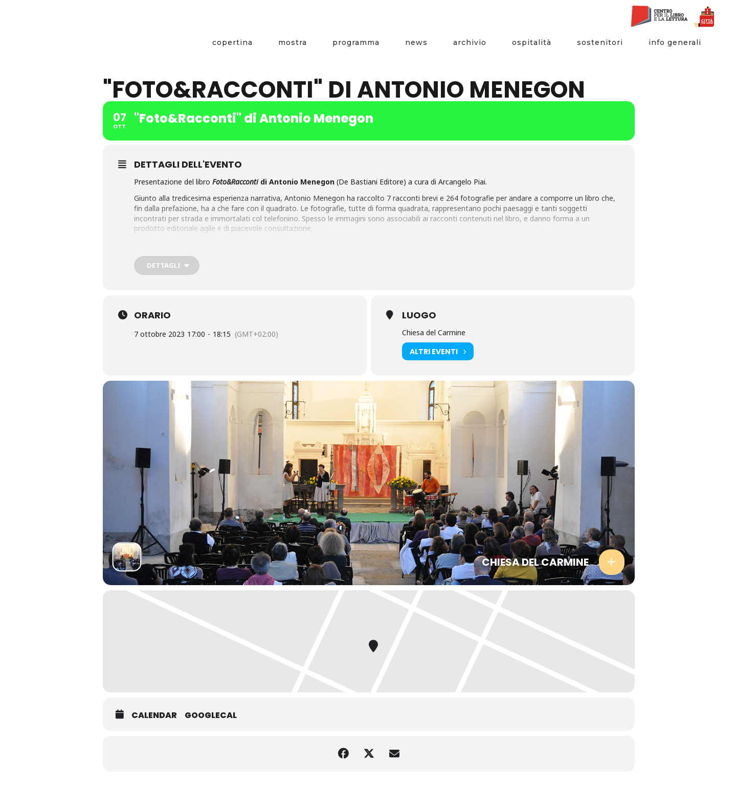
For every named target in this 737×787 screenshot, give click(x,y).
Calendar (154, 715)
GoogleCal (211, 715)
